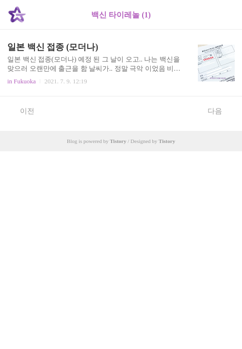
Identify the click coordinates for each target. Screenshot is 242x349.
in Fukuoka (21, 81)
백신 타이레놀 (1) (121, 15)
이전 (22, 110)
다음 (220, 110)
